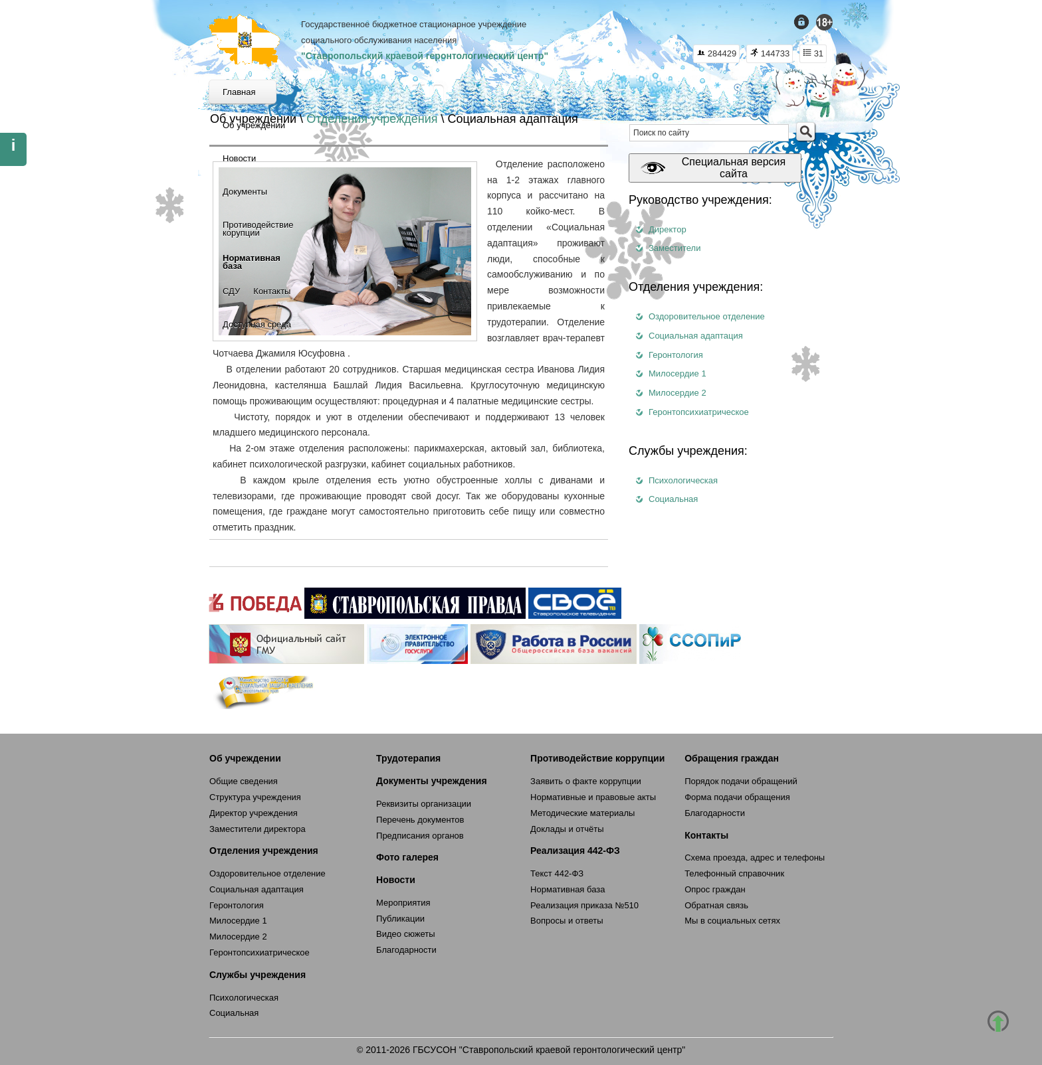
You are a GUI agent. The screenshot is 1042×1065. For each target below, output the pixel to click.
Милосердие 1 (677, 373)
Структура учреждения (255, 797)
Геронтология (676, 355)
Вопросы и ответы (566, 921)
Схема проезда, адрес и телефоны (754, 857)
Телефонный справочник (734, 873)
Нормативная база (567, 889)
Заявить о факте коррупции (585, 781)
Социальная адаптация (696, 336)
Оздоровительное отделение (707, 316)
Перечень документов (420, 820)
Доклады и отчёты (566, 829)
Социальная (673, 499)
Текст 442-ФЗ (556, 873)
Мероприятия (403, 903)
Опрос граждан (715, 889)
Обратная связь (716, 905)
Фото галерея (407, 857)
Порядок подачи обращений (740, 781)
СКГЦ (244, 40)
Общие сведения (243, 781)
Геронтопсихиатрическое (699, 412)
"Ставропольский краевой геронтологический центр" (424, 55)
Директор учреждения (253, 813)
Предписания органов (420, 836)
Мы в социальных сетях (732, 921)
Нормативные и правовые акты (593, 797)
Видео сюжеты (405, 934)
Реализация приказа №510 (584, 905)
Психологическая (683, 480)
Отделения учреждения (371, 118)
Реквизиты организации (423, 804)
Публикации (400, 919)
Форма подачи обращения (737, 797)
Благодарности (406, 950)
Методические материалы (582, 813)
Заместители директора (257, 829)
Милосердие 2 (677, 393)
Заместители (674, 248)
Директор (667, 229)
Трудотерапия (408, 758)
